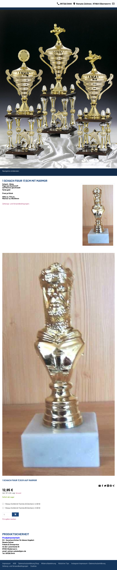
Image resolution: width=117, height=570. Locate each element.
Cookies (33, 566)
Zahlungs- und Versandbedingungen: (16, 204)
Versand (18, 493)
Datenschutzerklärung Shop (28, 563)
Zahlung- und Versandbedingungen (15, 566)
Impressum (6, 563)
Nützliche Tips (63, 563)
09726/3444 (64, 3)
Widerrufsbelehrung (48, 563)
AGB (14, 563)
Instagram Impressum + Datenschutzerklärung (88, 563)
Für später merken (9, 519)
